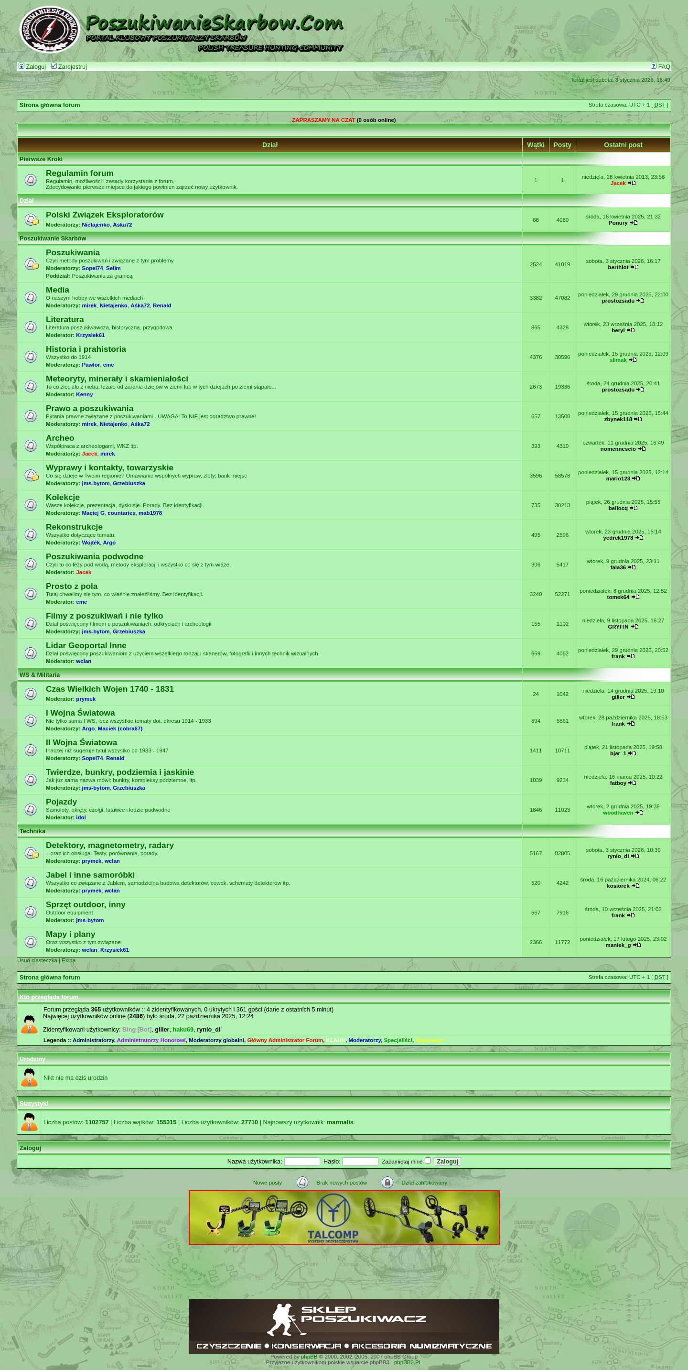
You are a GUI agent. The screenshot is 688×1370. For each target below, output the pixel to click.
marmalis (340, 1122)
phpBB (309, 1356)
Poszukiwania (73, 252)
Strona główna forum (50, 105)
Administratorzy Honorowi (151, 1040)
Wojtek (91, 542)
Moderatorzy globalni (216, 1040)
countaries (121, 513)
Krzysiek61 (90, 335)
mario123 (618, 478)
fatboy (618, 783)
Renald (162, 305)
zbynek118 (618, 419)
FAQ (660, 67)
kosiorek (618, 886)
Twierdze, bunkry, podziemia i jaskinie (120, 772)
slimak (618, 360)
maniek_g (618, 945)
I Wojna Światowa (80, 713)
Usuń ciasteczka (37, 960)
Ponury (618, 223)
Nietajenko (96, 225)
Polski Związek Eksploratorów (105, 214)
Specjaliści (398, 1040)
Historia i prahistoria (86, 349)
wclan (83, 661)
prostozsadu (618, 301)
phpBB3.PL (408, 1362)
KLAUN (335, 1040)
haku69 (183, 1029)
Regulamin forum (80, 173)
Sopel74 (92, 268)
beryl (618, 330)
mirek (89, 305)
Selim (113, 268)
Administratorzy (93, 1040)
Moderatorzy (364, 1040)
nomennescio (618, 449)
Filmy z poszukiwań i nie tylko (104, 615)
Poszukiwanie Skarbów (53, 238)
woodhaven (618, 812)
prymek (86, 699)
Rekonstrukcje (74, 527)
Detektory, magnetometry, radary (110, 845)
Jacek (618, 183)
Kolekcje (63, 497)
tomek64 (618, 597)
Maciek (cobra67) (120, 728)
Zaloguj (32, 67)
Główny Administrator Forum (285, 1040)
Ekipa (68, 960)
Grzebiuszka (129, 483)
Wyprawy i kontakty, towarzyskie (109, 467)
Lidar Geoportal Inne (86, 645)
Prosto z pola (71, 586)
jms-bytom (96, 483)
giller (618, 697)
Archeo (60, 438)
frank (618, 656)
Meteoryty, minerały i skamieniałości (117, 378)
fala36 (618, 567)
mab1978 (150, 513)
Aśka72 (122, 225)
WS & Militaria (40, 675)
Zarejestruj (69, 67)
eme (108, 365)
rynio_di (618, 856)
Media (57, 289)
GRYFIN (618, 627)
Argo (109, 542)
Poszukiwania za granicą (102, 276)
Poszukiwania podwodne (94, 556)
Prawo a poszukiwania (89, 408)
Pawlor (91, 365)
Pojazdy (61, 801)
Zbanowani (429, 1040)
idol (81, 817)
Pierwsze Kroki (41, 159)
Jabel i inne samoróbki (90, 875)
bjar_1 (618, 753)
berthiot (618, 267)
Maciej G (93, 513)
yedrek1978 (618, 538)
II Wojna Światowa (81, 742)
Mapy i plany (71, 934)
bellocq (618, 508)
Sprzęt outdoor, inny (86, 904)
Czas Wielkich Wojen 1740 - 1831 (110, 689)
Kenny (84, 394)
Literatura (65, 319)
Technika (32, 831)
